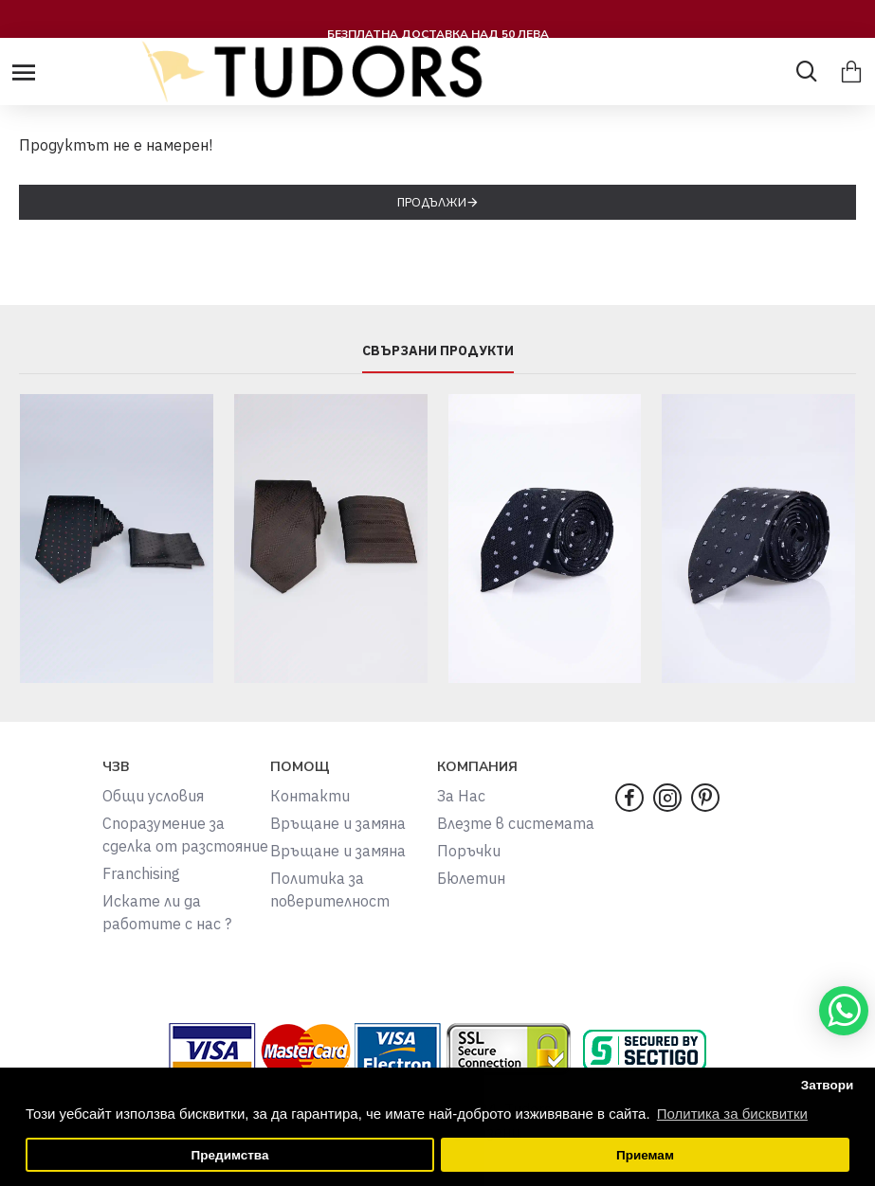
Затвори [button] (827, 1085)
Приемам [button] (645, 1155)
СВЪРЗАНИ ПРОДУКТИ (438, 351)
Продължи (431, 202)
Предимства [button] (230, 1155)
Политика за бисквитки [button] (732, 1113)
